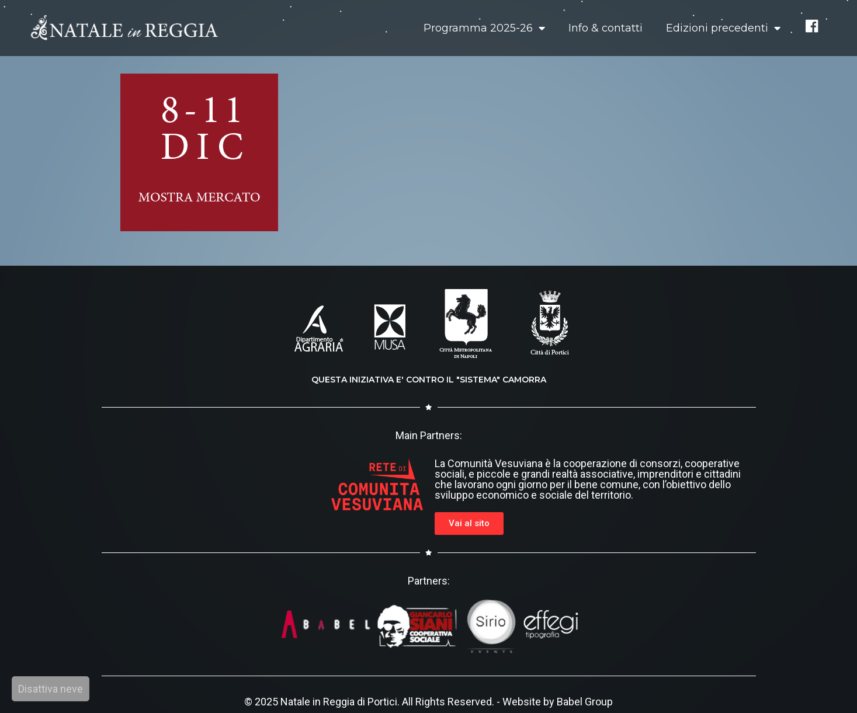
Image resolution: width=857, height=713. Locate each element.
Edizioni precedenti (723, 28)
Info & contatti (605, 28)
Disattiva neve (50, 689)
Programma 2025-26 (484, 28)
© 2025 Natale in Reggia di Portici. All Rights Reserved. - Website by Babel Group (428, 701)
